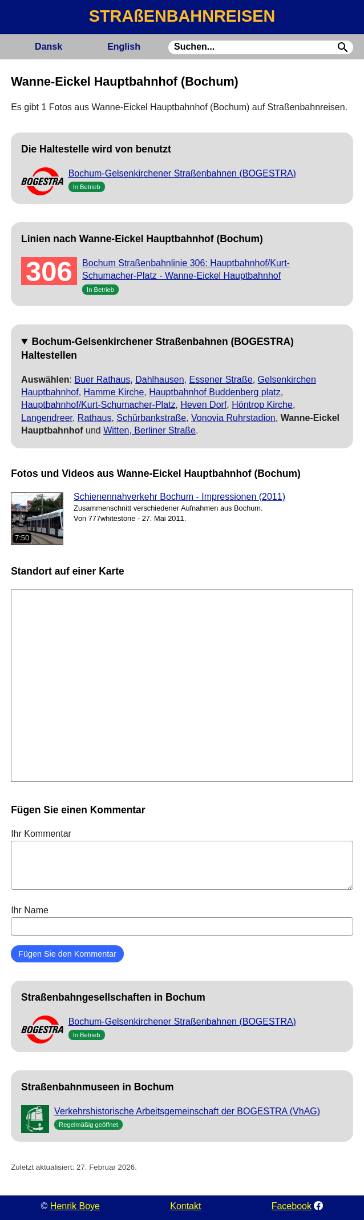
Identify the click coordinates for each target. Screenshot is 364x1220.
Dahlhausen (159, 379)
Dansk (48, 46)
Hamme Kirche (114, 392)
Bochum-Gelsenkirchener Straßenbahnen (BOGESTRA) (182, 173)
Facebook (292, 1206)
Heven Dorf (203, 405)
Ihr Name (182, 920)
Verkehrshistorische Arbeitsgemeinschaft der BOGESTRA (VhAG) (187, 1111)
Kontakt (185, 1206)
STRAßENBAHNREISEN (182, 16)
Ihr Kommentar (182, 859)
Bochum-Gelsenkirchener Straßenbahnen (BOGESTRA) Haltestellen (157, 348)
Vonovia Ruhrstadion (233, 418)
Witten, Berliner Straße (149, 430)
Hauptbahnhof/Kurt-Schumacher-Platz (98, 405)
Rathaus (95, 418)
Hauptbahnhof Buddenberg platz (214, 392)
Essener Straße (221, 379)
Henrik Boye (75, 1206)
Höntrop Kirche (262, 405)
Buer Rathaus (102, 379)
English (123, 46)
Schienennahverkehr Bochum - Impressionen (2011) (179, 496)
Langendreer (46, 418)
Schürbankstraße (151, 418)
